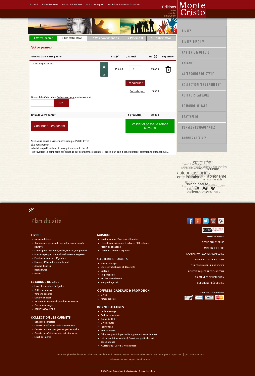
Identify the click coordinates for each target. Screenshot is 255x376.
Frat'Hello (190, 117)
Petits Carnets (108, 330)
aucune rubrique (42, 239)
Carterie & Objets (196, 52)
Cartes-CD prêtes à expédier (115, 250)
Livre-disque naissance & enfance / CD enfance (125, 243)
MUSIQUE (104, 235)
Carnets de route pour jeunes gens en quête (56, 329)
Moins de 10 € (108, 319)
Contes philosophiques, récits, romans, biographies (60, 250)
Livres (187, 31)
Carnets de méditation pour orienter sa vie (55, 333)
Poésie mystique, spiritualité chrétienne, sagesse (59, 254)
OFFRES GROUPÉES (44, 309)
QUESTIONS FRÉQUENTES (210, 283)
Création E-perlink (146, 371)
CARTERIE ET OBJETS (112, 259)
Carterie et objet (42, 297)
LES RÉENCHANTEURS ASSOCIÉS (207, 265)
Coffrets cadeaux (43, 290)
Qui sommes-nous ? (194, 354)
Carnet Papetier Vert (42, 63)
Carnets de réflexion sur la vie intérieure (54, 325)
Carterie (105, 271)
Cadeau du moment (110, 315)
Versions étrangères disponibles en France (56, 301)
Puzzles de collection (111, 278)
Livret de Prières (42, 337)
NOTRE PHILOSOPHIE (213, 242)
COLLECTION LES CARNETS (51, 318)
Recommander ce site (141, 354)
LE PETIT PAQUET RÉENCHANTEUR (206, 271)
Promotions (107, 326)
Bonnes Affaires (194, 138)
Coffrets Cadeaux (195, 95)
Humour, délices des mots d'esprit (51, 262)
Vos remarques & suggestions (168, 354)
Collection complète (44, 321)
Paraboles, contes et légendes (50, 258)
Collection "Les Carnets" (201, 85)
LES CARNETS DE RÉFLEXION (209, 277)
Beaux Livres (40, 269)
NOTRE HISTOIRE (215, 236)
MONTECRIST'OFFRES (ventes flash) (119, 345)
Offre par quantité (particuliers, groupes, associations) (129, 334)
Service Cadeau (121, 354)
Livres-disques (193, 42)
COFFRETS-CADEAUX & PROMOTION (123, 291)
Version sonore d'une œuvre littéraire (119, 239)
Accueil (34, 4)
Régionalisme (108, 274)
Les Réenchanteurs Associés (123, 4)
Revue (37, 273)
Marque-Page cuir (110, 282)
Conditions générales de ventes (71, 354)
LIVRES (36, 235)
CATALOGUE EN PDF (213, 248)
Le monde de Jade (194, 106)
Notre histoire (50, 4)
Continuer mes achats (49, 126)
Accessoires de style (198, 74)
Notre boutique (94, 4)
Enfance (188, 63)
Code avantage (108, 311)
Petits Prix (81, 141)
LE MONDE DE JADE (45, 282)
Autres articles (108, 298)
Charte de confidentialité (100, 354)
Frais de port (137, 91)
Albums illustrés (42, 266)
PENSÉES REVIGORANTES (199, 127)
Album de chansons (111, 246)
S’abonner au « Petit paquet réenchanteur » (129, 359)
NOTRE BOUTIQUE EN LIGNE (209, 259)
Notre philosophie (72, 4)
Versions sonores (43, 293)
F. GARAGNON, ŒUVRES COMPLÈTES (205, 253)
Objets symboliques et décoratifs (118, 267)
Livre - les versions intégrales (49, 286)
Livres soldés (107, 322)
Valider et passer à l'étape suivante (150, 125)
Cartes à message (43, 305)
